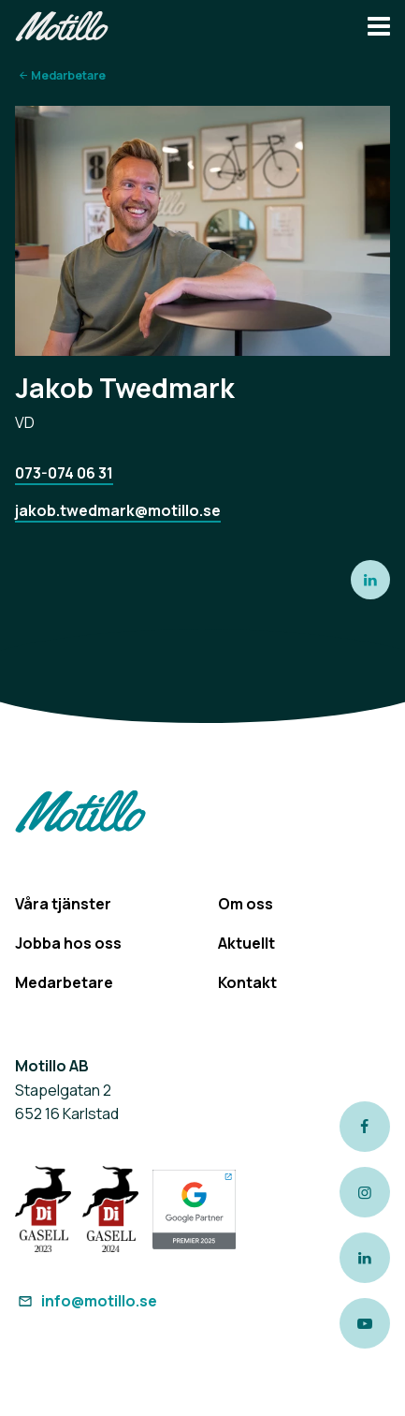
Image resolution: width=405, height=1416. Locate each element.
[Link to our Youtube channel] (365, 1323)
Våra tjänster (63, 903)
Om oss (245, 903)
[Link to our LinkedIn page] (365, 1257)
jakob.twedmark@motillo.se (118, 510)
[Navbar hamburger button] (379, 28)
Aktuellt (246, 943)
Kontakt (247, 982)
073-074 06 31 (64, 473)
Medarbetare (68, 75)
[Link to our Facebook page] (365, 1126)
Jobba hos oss (68, 943)
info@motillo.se (86, 1301)
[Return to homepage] (61, 28)
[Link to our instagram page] (365, 1192)
